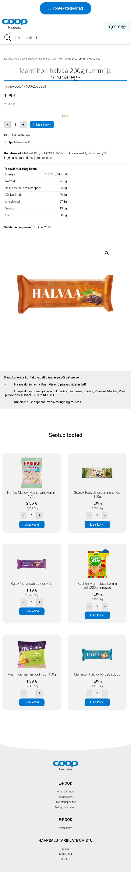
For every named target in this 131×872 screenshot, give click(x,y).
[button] (107, 253)
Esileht (8, 58)
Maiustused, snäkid (24, 58)
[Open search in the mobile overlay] (65, 37)
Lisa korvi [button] (32, 524)
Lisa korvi (43, 124)
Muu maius (44, 58)
